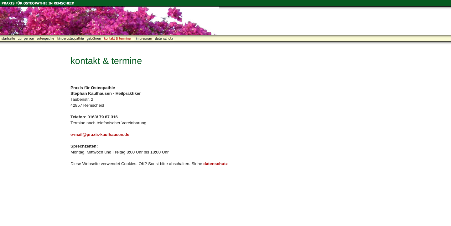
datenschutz (215, 163)
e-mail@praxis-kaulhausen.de (99, 134)
